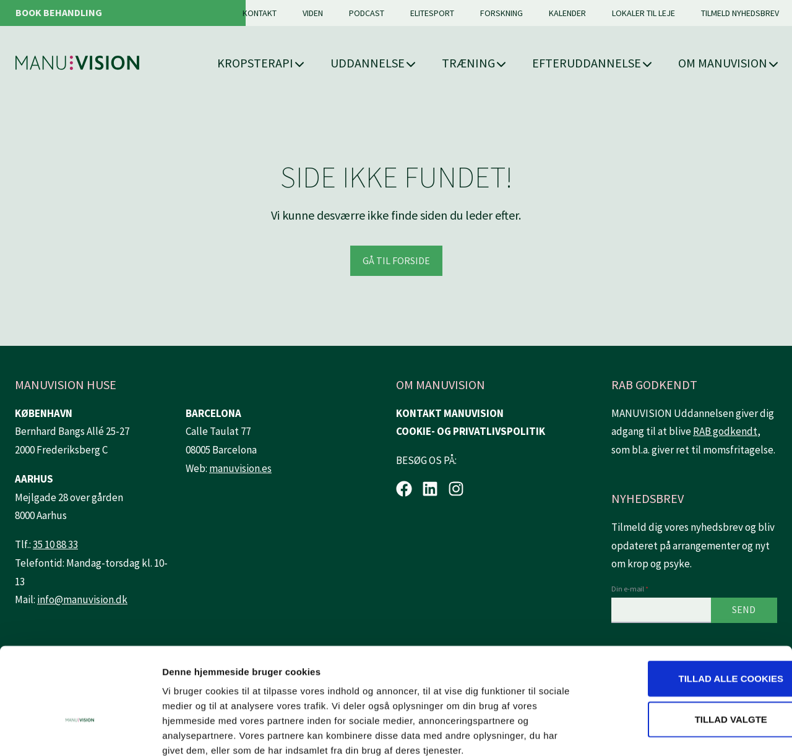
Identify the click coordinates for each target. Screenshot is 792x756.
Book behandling (58, 12)
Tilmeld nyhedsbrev (740, 13)
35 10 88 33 (55, 544)
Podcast (366, 13)
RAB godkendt (725, 431)
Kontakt (260, 13)
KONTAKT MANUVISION (450, 413)
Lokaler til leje (643, 13)
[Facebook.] (404, 489)
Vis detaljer (643, 731)
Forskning (501, 13)
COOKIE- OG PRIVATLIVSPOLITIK (470, 431)
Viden (313, 13)
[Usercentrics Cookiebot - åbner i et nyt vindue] (80, 732)
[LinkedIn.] (430, 489)
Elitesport (432, 13)
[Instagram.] (456, 489)
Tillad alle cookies (688, 609)
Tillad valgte (688, 650)
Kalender (567, 13)
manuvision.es (240, 468)
